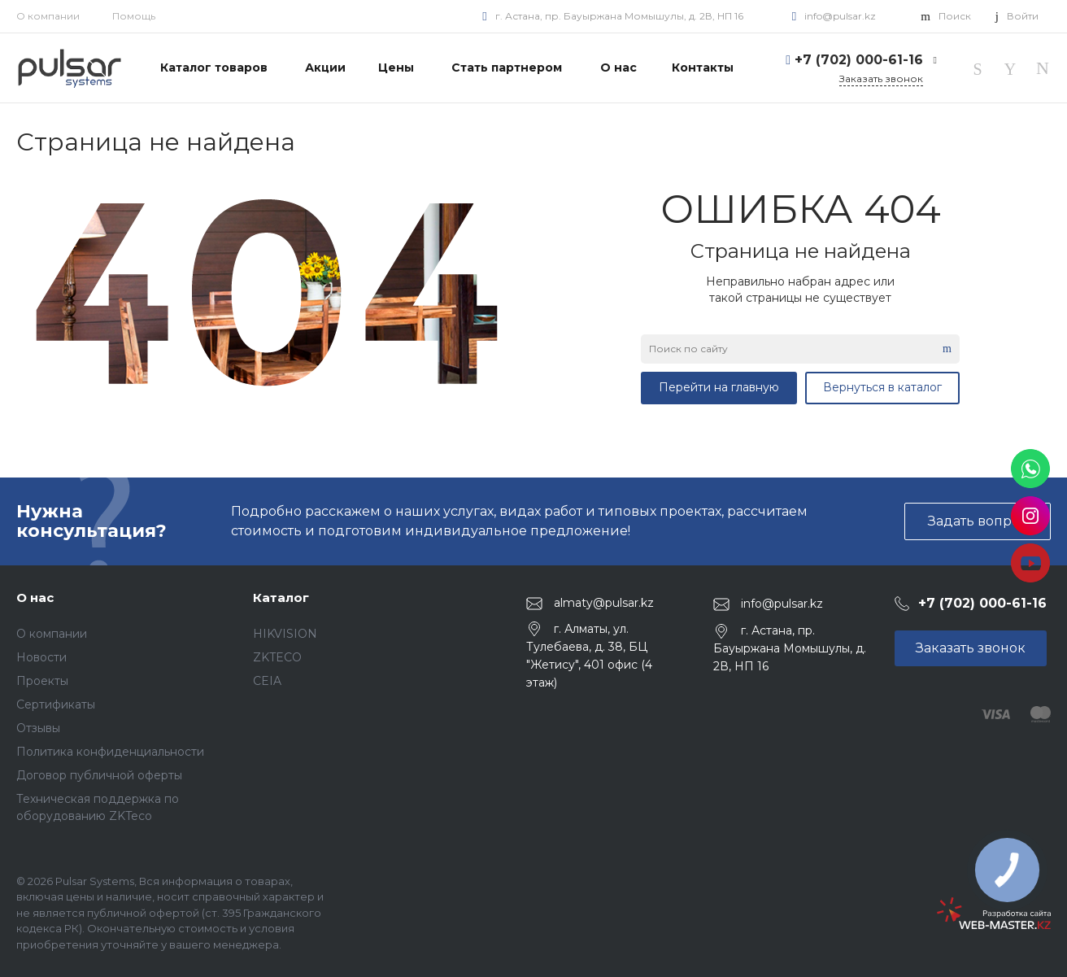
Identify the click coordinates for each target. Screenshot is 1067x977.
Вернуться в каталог (882, 387)
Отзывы (38, 728)
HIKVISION (285, 633)
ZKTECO (277, 657)
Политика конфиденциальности (110, 751)
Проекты (42, 681)
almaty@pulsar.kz (604, 602)
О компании (48, 16)
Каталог (281, 597)
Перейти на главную (719, 387)
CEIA (267, 681)
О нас (35, 597)
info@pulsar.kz (840, 16)
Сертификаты (55, 704)
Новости (41, 657)
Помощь (133, 16)
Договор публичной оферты (99, 775)
